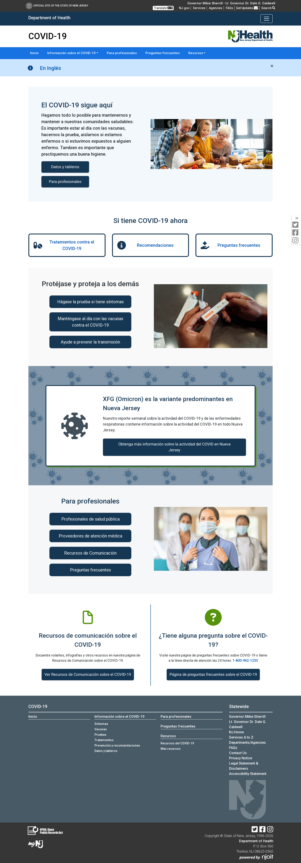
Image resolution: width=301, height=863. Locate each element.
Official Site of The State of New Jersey (57, 5)
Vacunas (100, 729)
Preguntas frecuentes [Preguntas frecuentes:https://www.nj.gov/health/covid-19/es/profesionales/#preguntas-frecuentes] (90, 570)
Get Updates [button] (247, 8)
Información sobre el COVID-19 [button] (71, 53)
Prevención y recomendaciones (117, 745)
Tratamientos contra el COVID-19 (71, 245)
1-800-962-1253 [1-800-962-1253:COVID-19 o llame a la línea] (245, 660)
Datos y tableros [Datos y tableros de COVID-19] (65, 167)
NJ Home (236, 732)
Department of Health (256, 841)
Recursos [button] (195, 53)
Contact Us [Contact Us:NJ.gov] (238, 753)
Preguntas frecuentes (162, 53)
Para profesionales (122, 53)
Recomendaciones (155, 245)
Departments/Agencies (247, 742)
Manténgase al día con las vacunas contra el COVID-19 (90, 322)
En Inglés (50, 68)
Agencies (215, 8)
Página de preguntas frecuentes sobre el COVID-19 (213, 674)
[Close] (271, 66)
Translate (163, 8)
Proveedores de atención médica (90, 536)
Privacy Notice (240, 758)
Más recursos (171, 748)
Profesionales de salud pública (90, 519)
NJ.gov (184, 8)
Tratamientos (104, 740)
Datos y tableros (105, 751)
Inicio (34, 53)
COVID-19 (37, 706)
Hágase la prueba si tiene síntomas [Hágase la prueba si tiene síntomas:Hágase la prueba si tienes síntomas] (90, 301)
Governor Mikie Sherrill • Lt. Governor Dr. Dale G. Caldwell (231, 3)
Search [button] (268, 8)
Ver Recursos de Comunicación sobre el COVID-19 (87, 674)
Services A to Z (241, 737)
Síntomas (101, 724)
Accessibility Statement (247, 774)
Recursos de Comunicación (90, 553)
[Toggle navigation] (266, 18)
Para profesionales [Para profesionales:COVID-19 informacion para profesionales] (65, 181)
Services (199, 8)
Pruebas (100, 734)
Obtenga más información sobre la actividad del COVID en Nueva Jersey (174, 447)
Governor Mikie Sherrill (247, 717)
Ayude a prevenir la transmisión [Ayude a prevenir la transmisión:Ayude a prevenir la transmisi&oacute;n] (90, 342)
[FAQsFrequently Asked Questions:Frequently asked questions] (229, 8)
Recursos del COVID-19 (177, 743)
